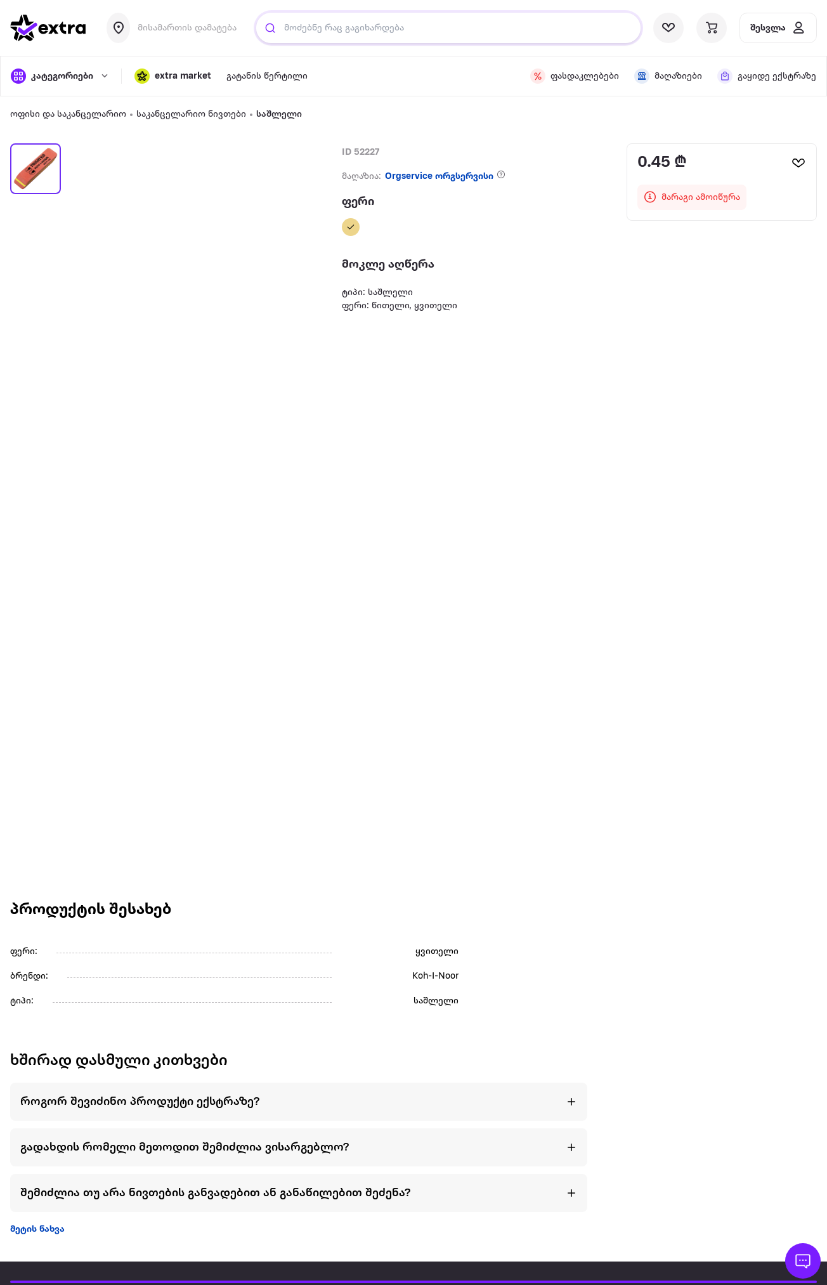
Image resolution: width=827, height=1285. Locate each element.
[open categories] (59, 76)
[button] (172, 76)
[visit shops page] (668, 76)
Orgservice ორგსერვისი (439, 176)
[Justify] (270, 28)
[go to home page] (48, 28)
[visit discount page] (574, 76)
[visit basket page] (711, 28)
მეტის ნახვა (37, 1229)
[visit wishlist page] (668, 28)
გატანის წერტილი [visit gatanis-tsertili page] (267, 76)
